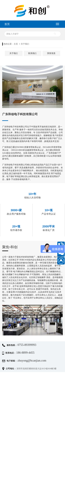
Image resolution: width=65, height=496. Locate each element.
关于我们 (25, 44)
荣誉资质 (51, 53)
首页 (7, 24)
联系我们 (32, 53)
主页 (16, 44)
